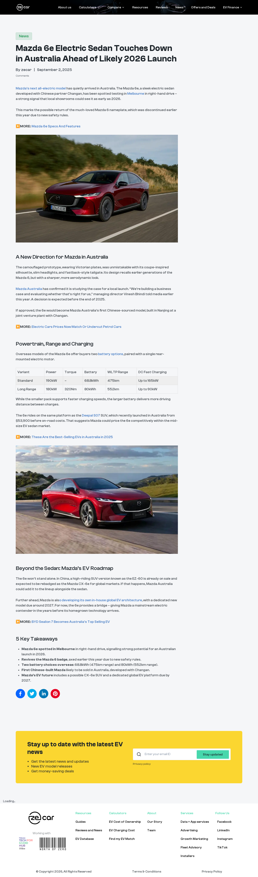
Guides (80, 822)
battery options (110, 354)
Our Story (154, 822)
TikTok (222, 847)
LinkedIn (223, 830)
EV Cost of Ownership (125, 822)
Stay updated (213, 754)
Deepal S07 (91, 415)
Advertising (189, 830)
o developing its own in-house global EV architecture (100, 600)
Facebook (224, 822)
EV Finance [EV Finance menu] (232, 7)
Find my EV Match (122, 839)
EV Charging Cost (122, 830)
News (179, 7)
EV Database (84, 839)
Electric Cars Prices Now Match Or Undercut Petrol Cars (76, 327)
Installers (187, 856)
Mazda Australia (29, 289)
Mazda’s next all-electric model (41, 88)
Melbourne (135, 94)
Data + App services (195, 822)
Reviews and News (88, 830)
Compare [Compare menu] (116, 7)
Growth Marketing (194, 839)
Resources (140, 7)
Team (151, 830)
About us (64, 7)
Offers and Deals (203, 7)
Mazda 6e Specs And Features (56, 126)
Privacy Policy (212, 871)
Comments (22, 75)
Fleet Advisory (191, 847)
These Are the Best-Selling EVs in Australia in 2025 (72, 437)
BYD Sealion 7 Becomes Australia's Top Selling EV (71, 622)
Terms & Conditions (146, 871)
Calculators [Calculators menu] (89, 7)
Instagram (225, 839)
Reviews (162, 7)
